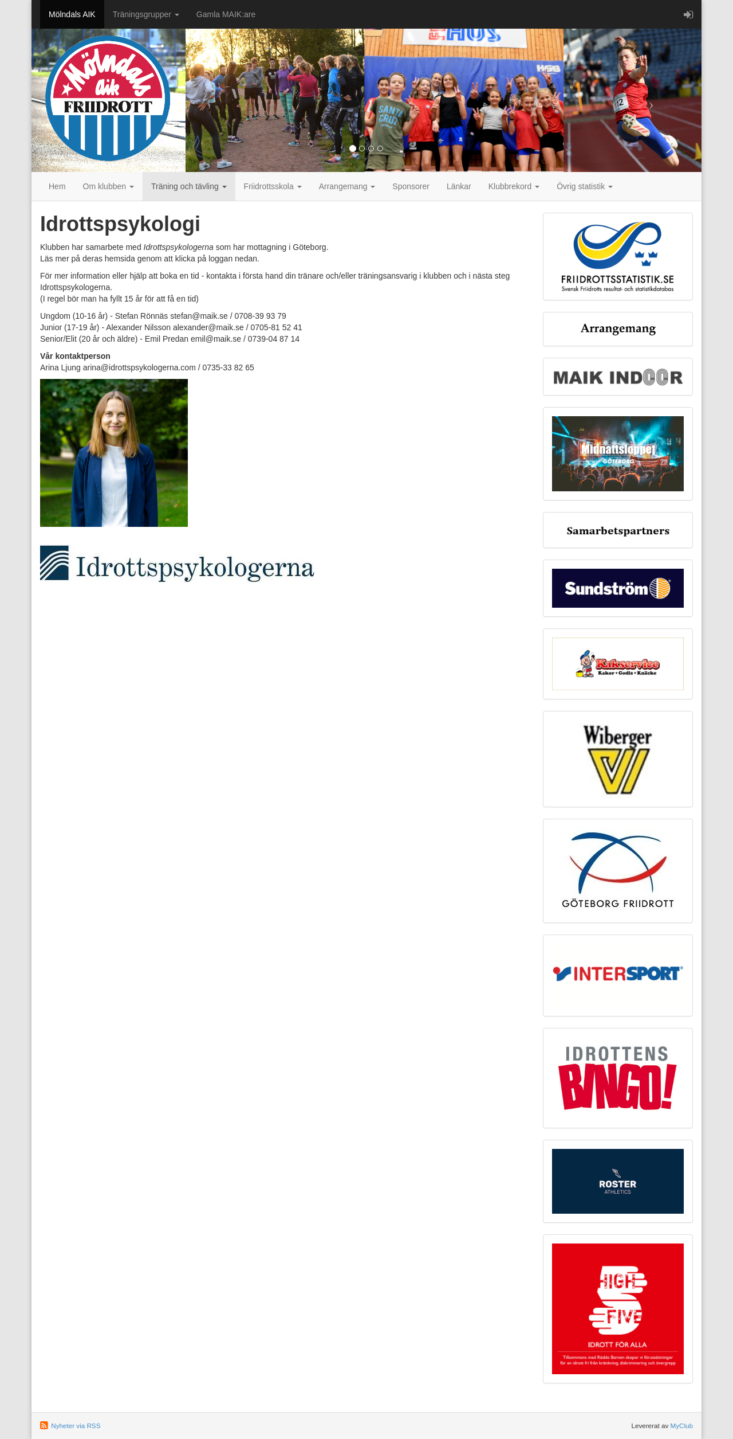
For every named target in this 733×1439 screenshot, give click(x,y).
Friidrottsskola (273, 186)
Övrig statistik (585, 186)
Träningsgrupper (146, 14)
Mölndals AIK (72, 14)
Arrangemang (347, 186)
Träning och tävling (189, 186)
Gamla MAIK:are (225, 14)
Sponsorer (410, 186)
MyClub (681, 1425)
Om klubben (108, 186)
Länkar (459, 186)
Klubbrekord (513, 186)
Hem (57, 186)
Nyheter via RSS (75, 1425)
